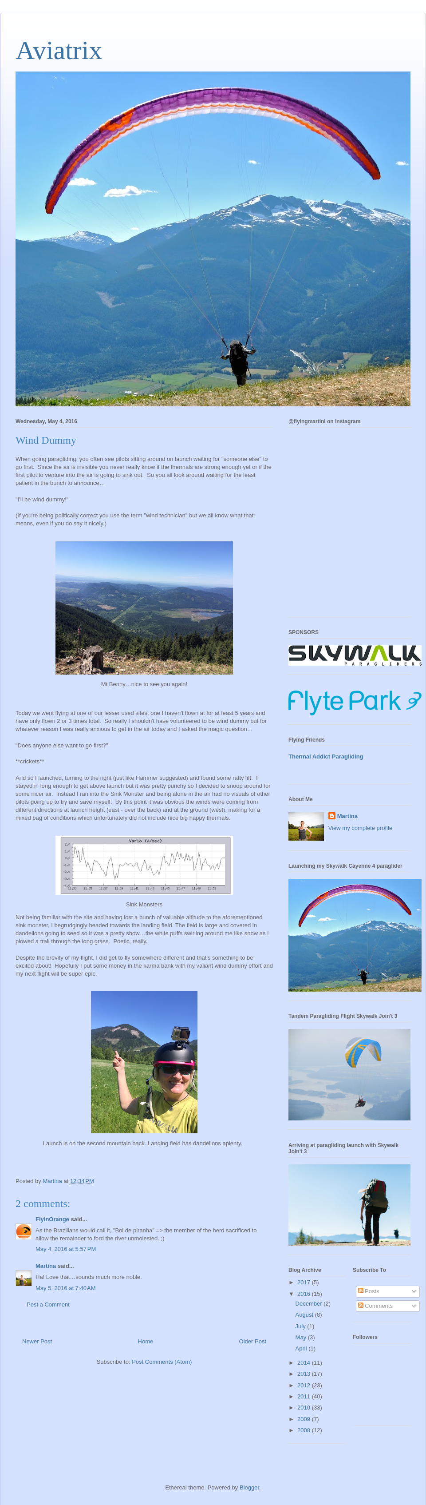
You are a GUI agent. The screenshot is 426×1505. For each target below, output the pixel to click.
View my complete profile (360, 828)
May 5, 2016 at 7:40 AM (66, 1288)
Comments (375, 1305)
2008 (304, 1430)
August (305, 1314)
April (302, 1348)
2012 (304, 1385)
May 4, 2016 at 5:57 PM (66, 1249)
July (302, 1326)
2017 (304, 1282)
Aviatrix (59, 50)
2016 (304, 1294)
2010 (304, 1407)
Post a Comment (48, 1304)
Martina (46, 1266)
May (302, 1337)
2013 (304, 1373)
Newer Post (37, 1341)
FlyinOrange (52, 1219)
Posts (368, 1291)
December (310, 1303)
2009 (304, 1419)
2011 (304, 1396)
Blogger (249, 1487)
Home (146, 1341)
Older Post (252, 1341)
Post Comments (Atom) (162, 1361)
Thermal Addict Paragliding (325, 756)
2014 (304, 1362)
